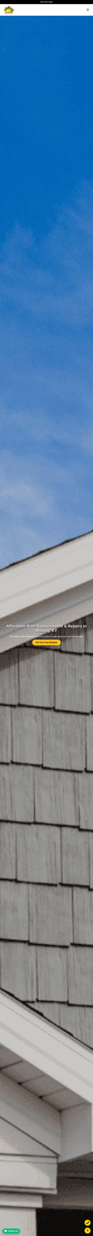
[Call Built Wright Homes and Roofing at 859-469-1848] (88, 1223)
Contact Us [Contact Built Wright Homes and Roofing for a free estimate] (11, 1231)
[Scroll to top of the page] (88, 1231)
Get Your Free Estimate (46, 642)
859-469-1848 (46, 2)
